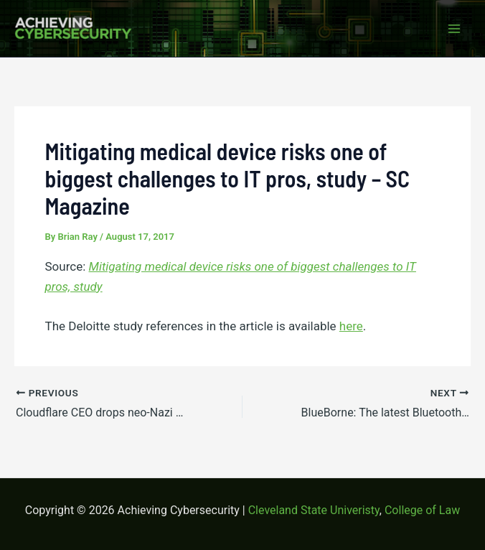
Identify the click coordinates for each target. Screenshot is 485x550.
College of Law (422, 510)
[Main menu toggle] (454, 28)
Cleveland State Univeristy (314, 510)
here (351, 326)
